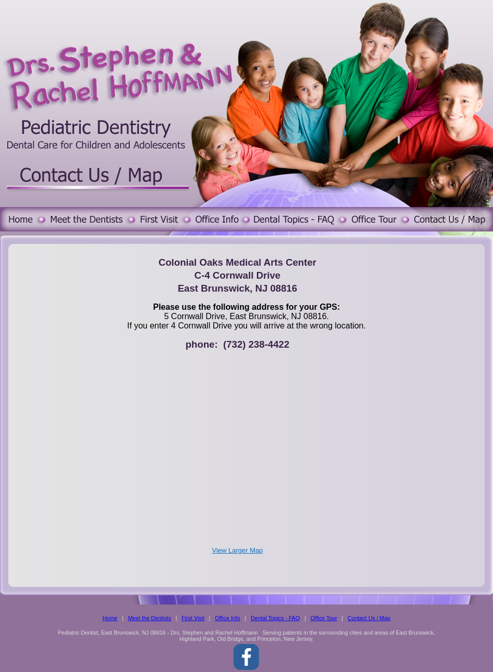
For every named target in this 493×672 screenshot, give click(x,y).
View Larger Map (237, 550)
